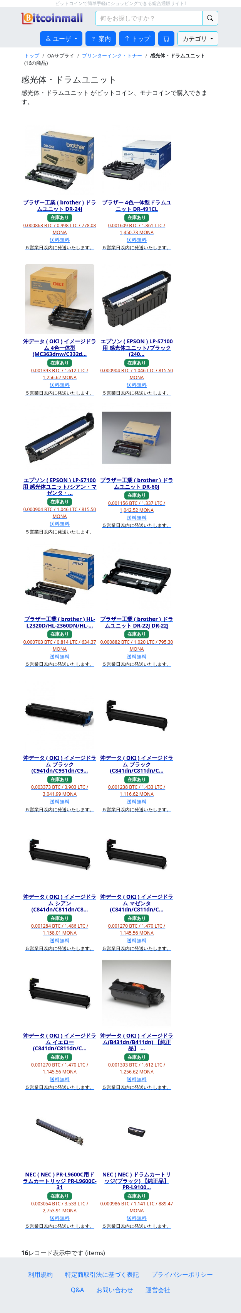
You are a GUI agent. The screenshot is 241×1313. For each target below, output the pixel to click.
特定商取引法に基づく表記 (102, 1274)
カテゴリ (195, 38)
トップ (31, 55)
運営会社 (158, 1290)
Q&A (77, 1290)
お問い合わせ (114, 1290)
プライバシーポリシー (182, 1274)
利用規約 (40, 1274)
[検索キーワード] (149, 18)
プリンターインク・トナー (112, 55)
